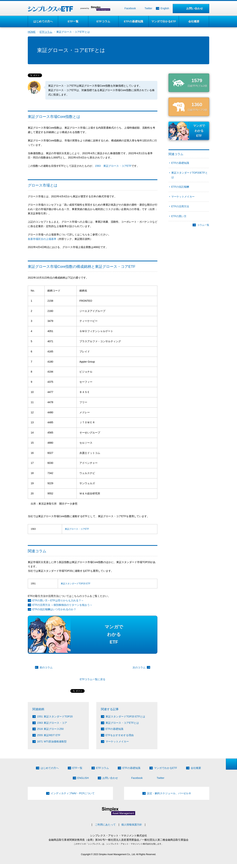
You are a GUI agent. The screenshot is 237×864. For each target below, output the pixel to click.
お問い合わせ (194, 8)
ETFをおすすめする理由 (120, 735)
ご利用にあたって (105, 824)
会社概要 (193, 21)
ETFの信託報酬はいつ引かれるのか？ (54, 609)
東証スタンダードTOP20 (55, 716)
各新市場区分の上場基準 (42, 238)
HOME (32, 31)
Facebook (130, 8)
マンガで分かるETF (163, 21)
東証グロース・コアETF (77, 529)
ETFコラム (103, 21)
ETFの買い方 (178, 216)
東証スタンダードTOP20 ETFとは (125, 716)
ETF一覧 (73, 21)
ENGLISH (83, 777)
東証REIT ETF (48, 735)
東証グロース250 (50, 728)
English (165, 8)
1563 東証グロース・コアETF (113, 165)
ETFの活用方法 (180, 206)
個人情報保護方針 (131, 824)
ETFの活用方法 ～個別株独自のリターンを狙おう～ (62, 604)
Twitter (148, 8)
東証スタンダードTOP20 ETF (75, 583)
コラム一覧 (203, 225)
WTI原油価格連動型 (52, 741)
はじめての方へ (43, 21)
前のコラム (46, 667)
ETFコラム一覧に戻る (92, 679)
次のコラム (139, 667)
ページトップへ (231, 764)
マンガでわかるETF (165, 767)
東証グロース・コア (52, 722)
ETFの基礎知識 (133, 21)
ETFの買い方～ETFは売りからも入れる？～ (58, 600)
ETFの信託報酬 (180, 186)
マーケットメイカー (117, 741)
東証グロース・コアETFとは (73, 31)
